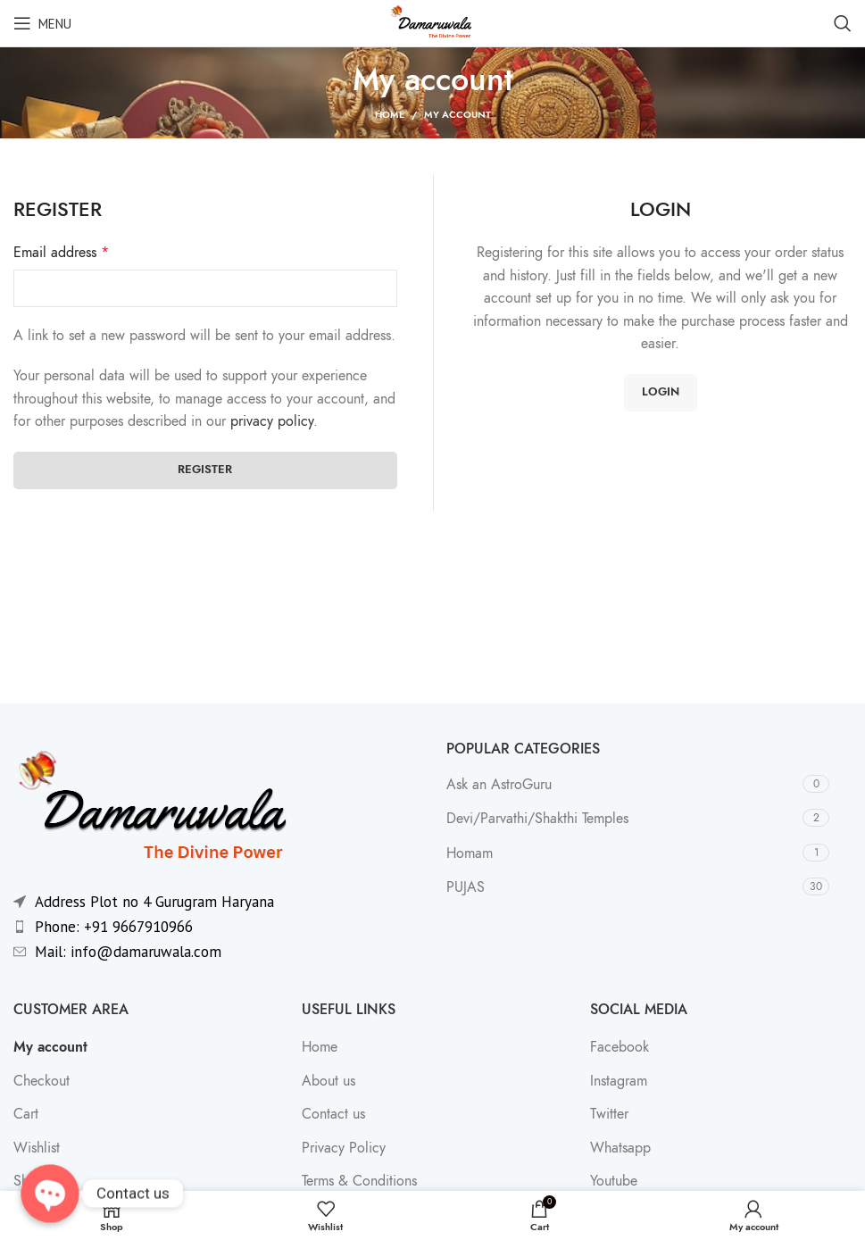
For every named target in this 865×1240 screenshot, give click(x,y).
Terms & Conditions (359, 1181)
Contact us (333, 1114)
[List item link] (216, 927)
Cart (25, 1114)
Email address (61, 252)
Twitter (609, 1114)
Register (205, 470)
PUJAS (465, 887)
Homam (469, 853)
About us (328, 1081)
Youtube (613, 1181)
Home (389, 114)
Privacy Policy (344, 1148)
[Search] (843, 23)
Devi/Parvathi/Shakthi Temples (537, 818)
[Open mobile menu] (42, 23)
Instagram (618, 1081)
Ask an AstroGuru (499, 785)
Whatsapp (620, 1148)
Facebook (619, 1047)
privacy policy (271, 421)
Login (660, 392)
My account (50, 1047)
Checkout (41, 1081)
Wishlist (36, 1148)
